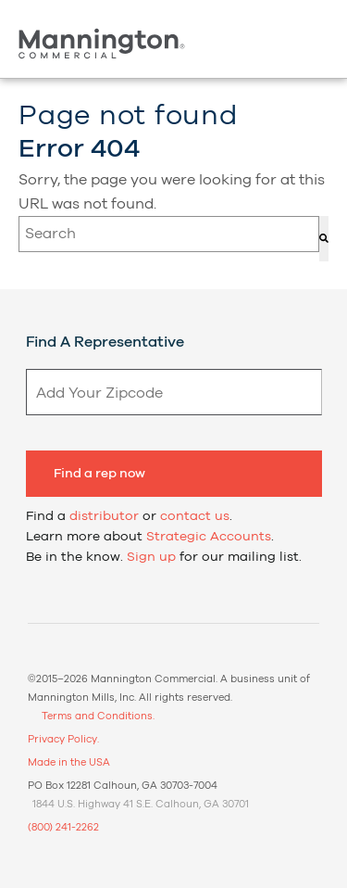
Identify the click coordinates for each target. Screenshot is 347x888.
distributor (104, 516)
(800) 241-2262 (63, 827)
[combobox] (169, 234)
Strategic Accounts (208, 536)
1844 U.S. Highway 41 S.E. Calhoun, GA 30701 (140, 804)
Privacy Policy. (63, 739)
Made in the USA (69, 762)
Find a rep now (99, 473)
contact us (194, 516)
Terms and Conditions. (98, 716)
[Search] (323, 238)
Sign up (151, 557)
